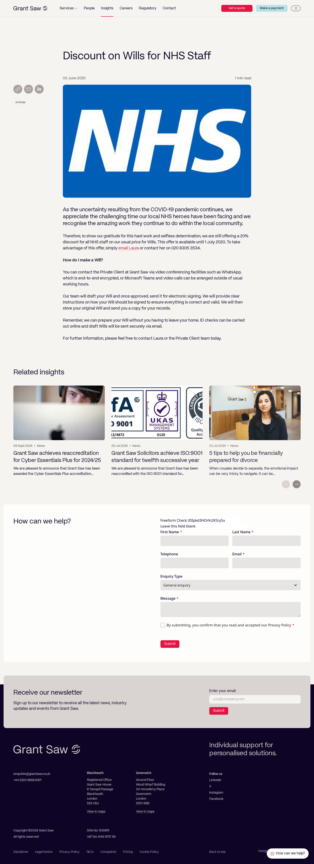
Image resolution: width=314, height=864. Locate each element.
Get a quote (237, 8)
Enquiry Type (171, 576)
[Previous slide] (286, 484)
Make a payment (272, 8)
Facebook (216, 798)
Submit (170, 644)
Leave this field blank (177, 526)
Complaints (108, 852)
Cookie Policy (149, 852)
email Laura (128, 248)
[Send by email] (28, 89)
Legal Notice (44, 852)
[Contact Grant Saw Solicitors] (288, 853)
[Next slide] (297, 484)
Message (168, 598)
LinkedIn (215, 780)
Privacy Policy (279, 625)
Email (237, 554)
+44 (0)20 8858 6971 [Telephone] (27, 780)
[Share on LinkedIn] (39, 89)
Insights (69, 44)
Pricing (128, 852)
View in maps (96, 811)
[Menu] (296, 8)
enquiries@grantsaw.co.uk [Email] (31, 774)
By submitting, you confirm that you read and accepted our (229, 625)
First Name (169, 531)
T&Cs (90, 852)
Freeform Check (173, 520)
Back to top (217, 852)
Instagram (216, 792)
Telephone (169, 554)
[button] (68, 8)
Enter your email (222, 691)
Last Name (241, 531)
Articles (20, 102)
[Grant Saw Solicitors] (30, 8)
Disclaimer (20, 852)
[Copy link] (17, 89)
